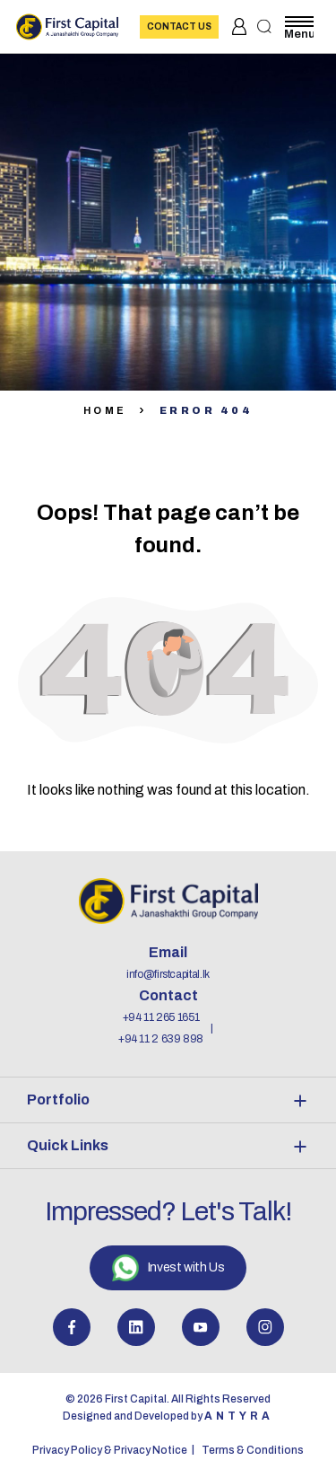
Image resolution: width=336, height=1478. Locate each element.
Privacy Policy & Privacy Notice (109, 1450)
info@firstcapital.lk (168, 974)
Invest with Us (168, 1267)
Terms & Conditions (253, 1450)
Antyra (238, 1416)
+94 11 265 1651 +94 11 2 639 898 (160, 1028)
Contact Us (179, 26)
